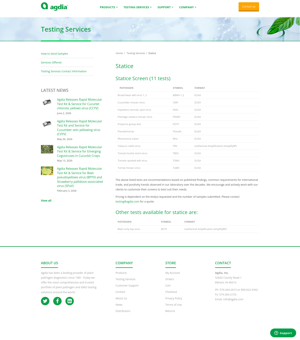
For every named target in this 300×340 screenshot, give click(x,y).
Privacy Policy (173, 302)
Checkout (171, 295)
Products (121, 276)
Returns (170, 315)
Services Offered (51, 66)
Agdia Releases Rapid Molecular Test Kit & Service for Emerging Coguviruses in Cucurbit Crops (79, 155)
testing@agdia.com (127, 205)
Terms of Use (173, 308)
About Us (121, 302)
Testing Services (136, 57)
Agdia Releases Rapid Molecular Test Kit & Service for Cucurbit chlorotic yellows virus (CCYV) (79, 107)
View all (46, 204)
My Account (172, 276)
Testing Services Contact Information (64, 75)
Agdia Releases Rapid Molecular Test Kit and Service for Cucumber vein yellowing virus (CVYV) (79, 131)
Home (119, 57)
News (119, 308)
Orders (169, 283)
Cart (167, 289)
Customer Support (127, 289)
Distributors (123, 315)
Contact (120, 295)
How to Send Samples (54, 57)
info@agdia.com (233, 303)
